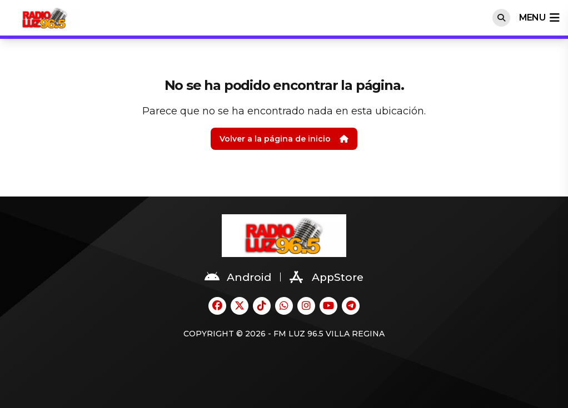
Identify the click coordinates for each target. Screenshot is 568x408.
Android (238, 277)
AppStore (326, 277)
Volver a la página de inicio (284, 139)
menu (539, 18)
